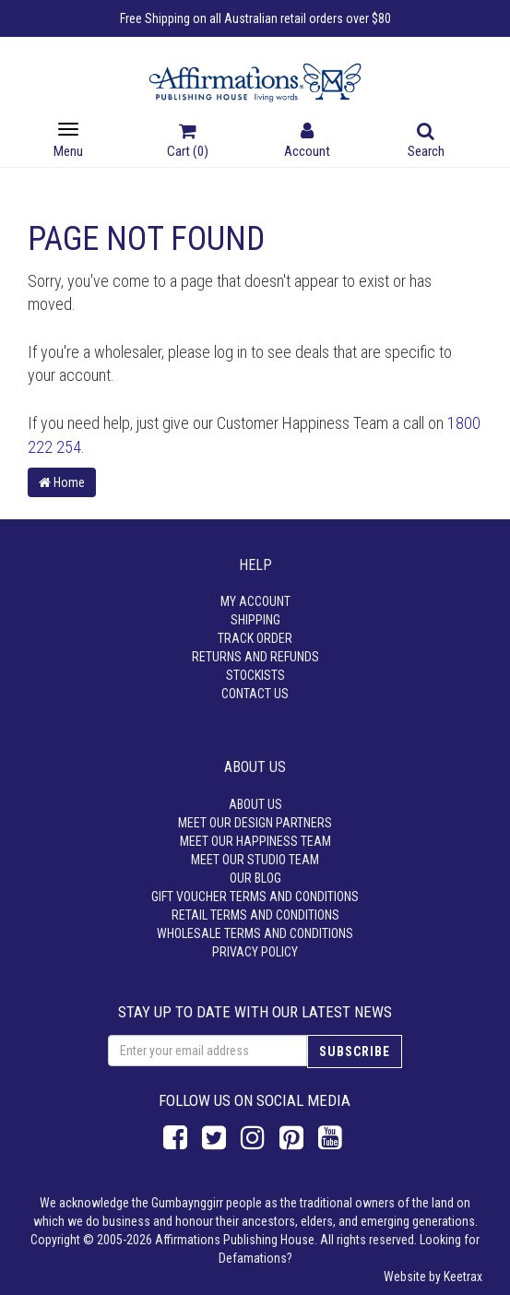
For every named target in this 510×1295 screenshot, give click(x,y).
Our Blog (255, 878)
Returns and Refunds (255, 656)
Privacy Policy (255, 952)
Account (307, 142)
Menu (68, 141)
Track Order (255, 638)
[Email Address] (207, 1050)
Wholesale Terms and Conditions (255, 933)
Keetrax (463, 1276)
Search (426, 142)
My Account (255, 601)
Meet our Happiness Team (255, 841)
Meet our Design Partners (255, 822)
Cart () (187, 142)
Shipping (255, 619)
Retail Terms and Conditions (255, 915)
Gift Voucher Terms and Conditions (255, 896)
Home (62, 482)
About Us (255, 804)
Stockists (255, 675)
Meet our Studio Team (255, 859)
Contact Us (255, 693)
